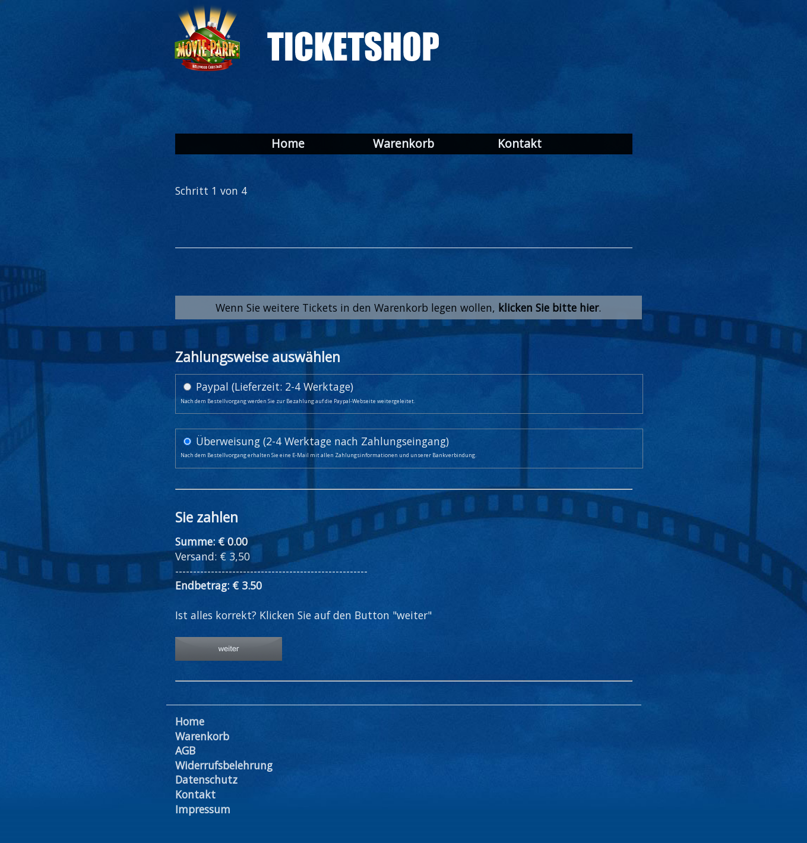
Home (288, 144)
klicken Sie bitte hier (548, 307)
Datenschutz (206, 779)
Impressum (202, 809)
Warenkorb (403, 144)
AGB (185, 750)
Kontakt (520, 144)
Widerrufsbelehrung (224, 765)
